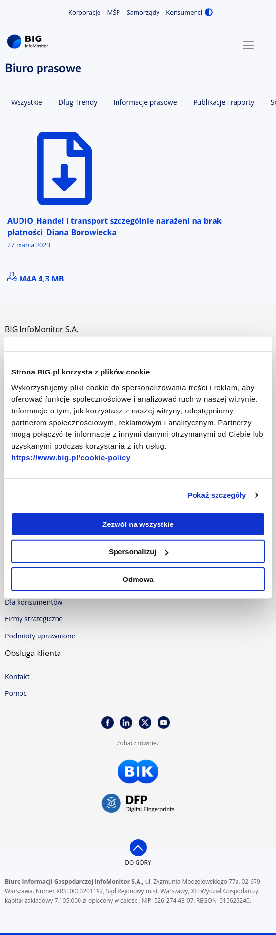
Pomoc (16, 693)
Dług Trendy (78, 102)
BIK (138, 771)
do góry (138, 863)
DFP (138, 803)
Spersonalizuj (138, 551)
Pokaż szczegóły (217, 495)
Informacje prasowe (145, 102)
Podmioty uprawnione (40, 635)
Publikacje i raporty (223, 102)
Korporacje (84, 12)
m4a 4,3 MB (35, 278)
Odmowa (137, 579)
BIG (29, 42)
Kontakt (17, 676)
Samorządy (143, 12)
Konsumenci (184, 12)
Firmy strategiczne (34, 618)
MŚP (113, 12)
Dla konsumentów (33, 602)
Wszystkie (26, 102)
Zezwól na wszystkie (138, 524)
